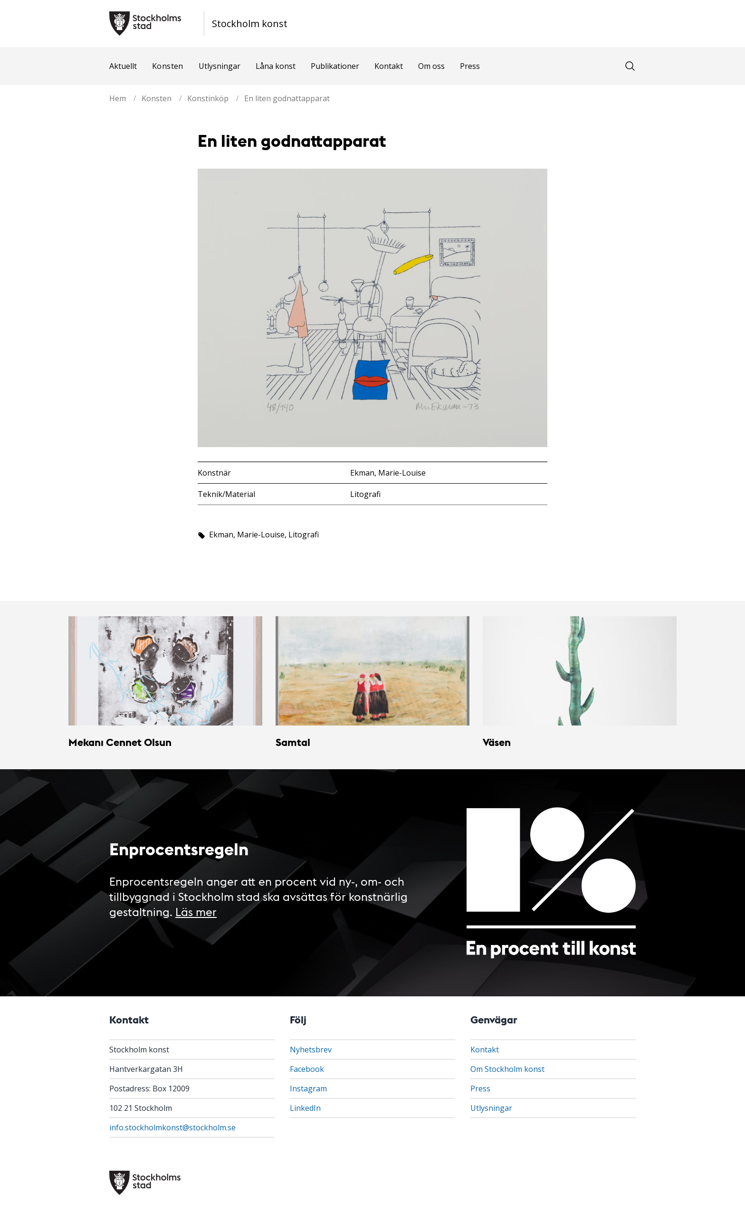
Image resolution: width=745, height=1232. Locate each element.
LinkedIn (305, 1108)
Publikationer (335, 66)
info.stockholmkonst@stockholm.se (172, 1127)
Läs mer (196, 911)
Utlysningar (219, 66)
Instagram (308, 1088)
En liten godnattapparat (287, 98)
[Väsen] (580, 671)
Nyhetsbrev (311, 1049)
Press (470, 66)
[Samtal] (372, 671)
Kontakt (388, 66)
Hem (117, 98)
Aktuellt (123, 66)
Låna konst (276, 66)
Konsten (167, 66)
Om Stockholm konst (507, 1069)
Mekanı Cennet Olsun (120, 742)
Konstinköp (208, 98)
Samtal (293, 742)
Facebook (307, 1069)
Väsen (497, 742)
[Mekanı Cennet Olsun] (165, 671)
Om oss (431, 66)
